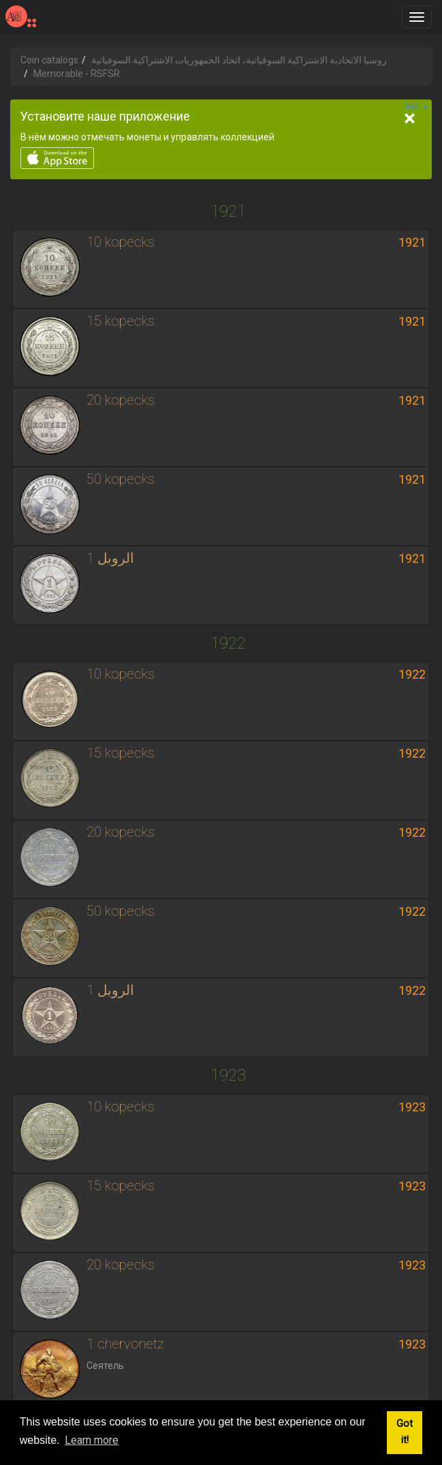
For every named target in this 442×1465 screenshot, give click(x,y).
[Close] (409, 118)
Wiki (416, 107)
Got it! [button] (404, 1432)
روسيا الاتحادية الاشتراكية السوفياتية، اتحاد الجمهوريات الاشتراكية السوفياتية (239, 60)
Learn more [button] (92, 1440)
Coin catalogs (49, 60)
